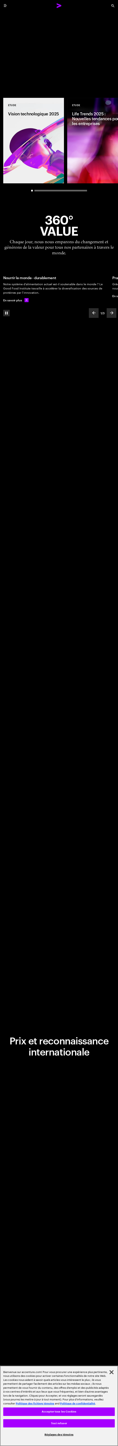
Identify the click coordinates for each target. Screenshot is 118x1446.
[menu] (5, 5)
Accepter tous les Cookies (59, 1411)
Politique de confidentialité (77, 1403)
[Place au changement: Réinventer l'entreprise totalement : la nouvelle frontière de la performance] (59, 52)
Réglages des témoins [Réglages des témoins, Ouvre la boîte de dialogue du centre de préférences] (59, 1434)
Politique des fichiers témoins (35, 1403)
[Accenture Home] (59, 5)
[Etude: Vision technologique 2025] (33, 140)
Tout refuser (59, 1423)
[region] (59, 1406)
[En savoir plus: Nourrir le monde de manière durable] (16, 300)
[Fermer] (111, 1372)
